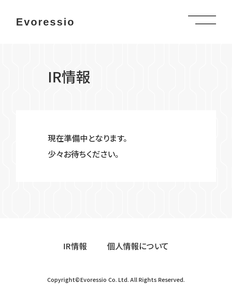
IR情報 (75, 246)
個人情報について (138, 246)
